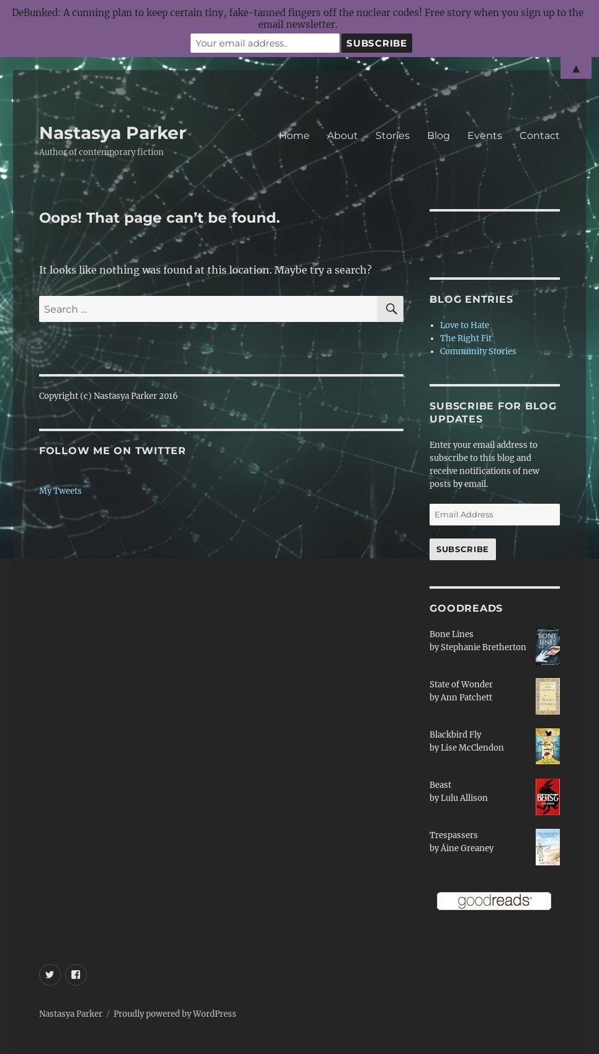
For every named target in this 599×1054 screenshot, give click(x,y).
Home (294, 135)
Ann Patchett (466, 697)
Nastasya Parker (112, 132)
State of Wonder (461, 684)
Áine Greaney (467, 848)
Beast (440, 785)
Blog (438, 135)
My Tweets (60, 491)
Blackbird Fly (455, 735)
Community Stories (478, 351)
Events (484, 135)
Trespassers (454, 835)
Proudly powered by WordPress (175, 1014)
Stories (393, 135)
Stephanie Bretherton (483, 647)
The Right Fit (466, 338)
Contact (540, 135)
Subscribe (462, 549)
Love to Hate (464, 325)
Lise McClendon (472, 748)
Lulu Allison (464, 798)
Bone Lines (452, 634)
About (342, 135)
